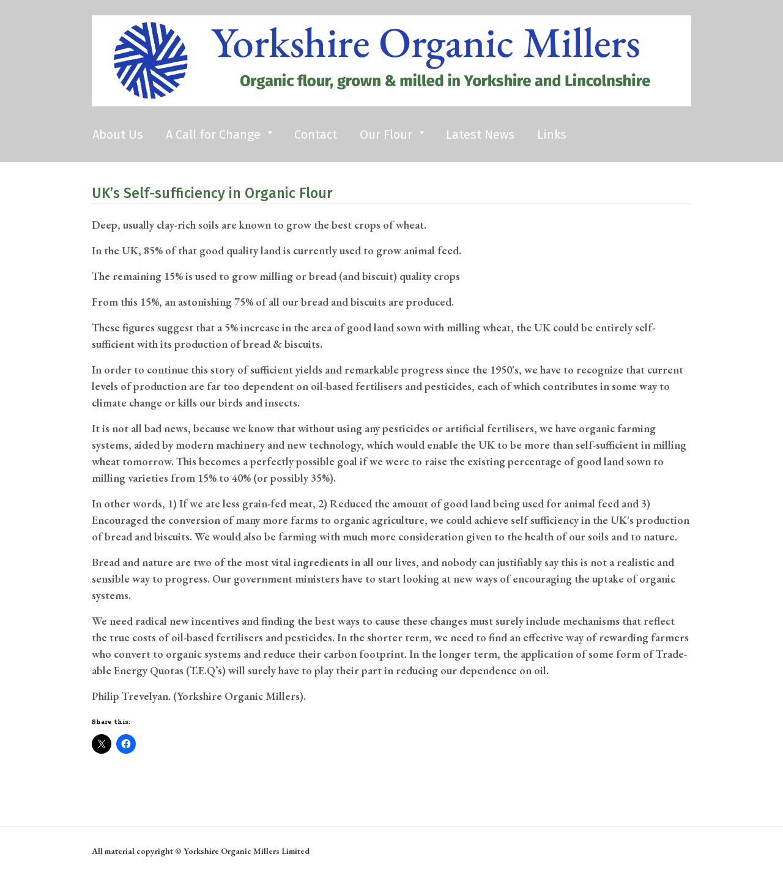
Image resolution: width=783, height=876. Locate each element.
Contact (315, 134)
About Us (117, 134)
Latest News (480, 134)
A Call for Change (213, 134)
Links (551, 134)
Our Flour (386, 134)
